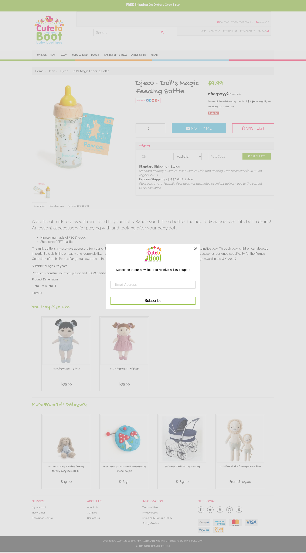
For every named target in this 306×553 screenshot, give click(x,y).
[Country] (187, 156)
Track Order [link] (38, 512)
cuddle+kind (80, 55)
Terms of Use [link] (150, 507)
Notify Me (199, 128)
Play (54, 55)
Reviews (78, 206)
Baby (65, 55)
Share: (148, 100)
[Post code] (222, 156)
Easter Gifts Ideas (116, 55)
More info (224, 94)
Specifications (57, 206)
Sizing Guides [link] (150, 523)
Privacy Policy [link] (150, 512)
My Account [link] (39, 507)
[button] (253, 128)
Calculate (256, 156)
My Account (247, 31)
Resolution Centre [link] (42, 517)
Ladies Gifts (140, 55)
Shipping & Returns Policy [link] (157, 517)
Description (39, 206)
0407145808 (262, 22)
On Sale (42, 55)
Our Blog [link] (92, 512)
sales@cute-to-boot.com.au (235, 22)
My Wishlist (230, 31)
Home (202, 31)
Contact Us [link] (93, 517)
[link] (201, 509)
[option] (66, 354)
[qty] (151, 128)
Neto (167, 546)
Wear (156, 55)
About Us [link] (92, 507)
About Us (214, 31)
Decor (97, 55)
